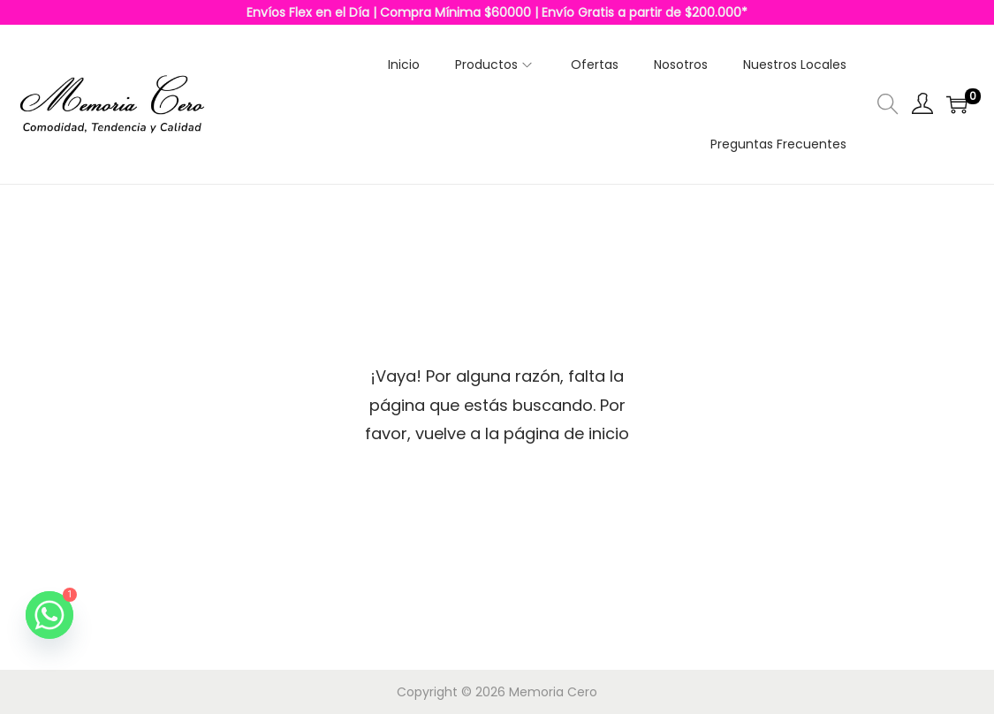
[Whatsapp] (49, 615)
